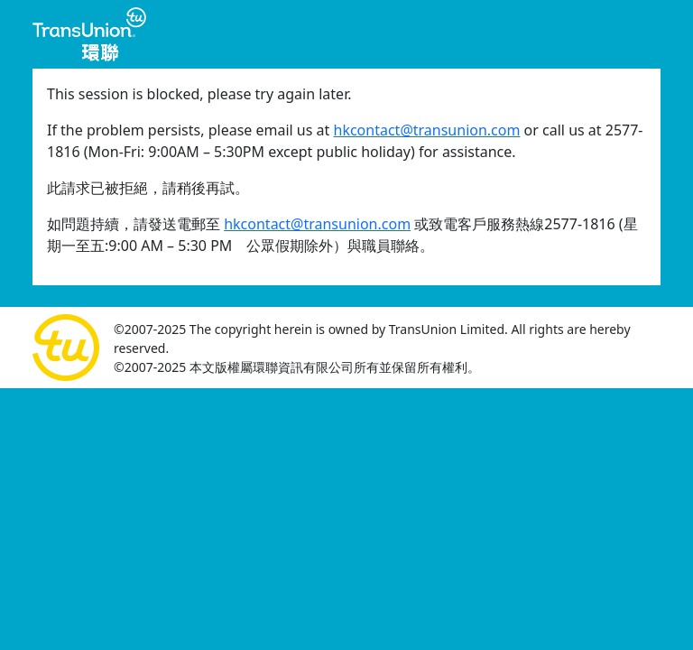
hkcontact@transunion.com (427, 130)
